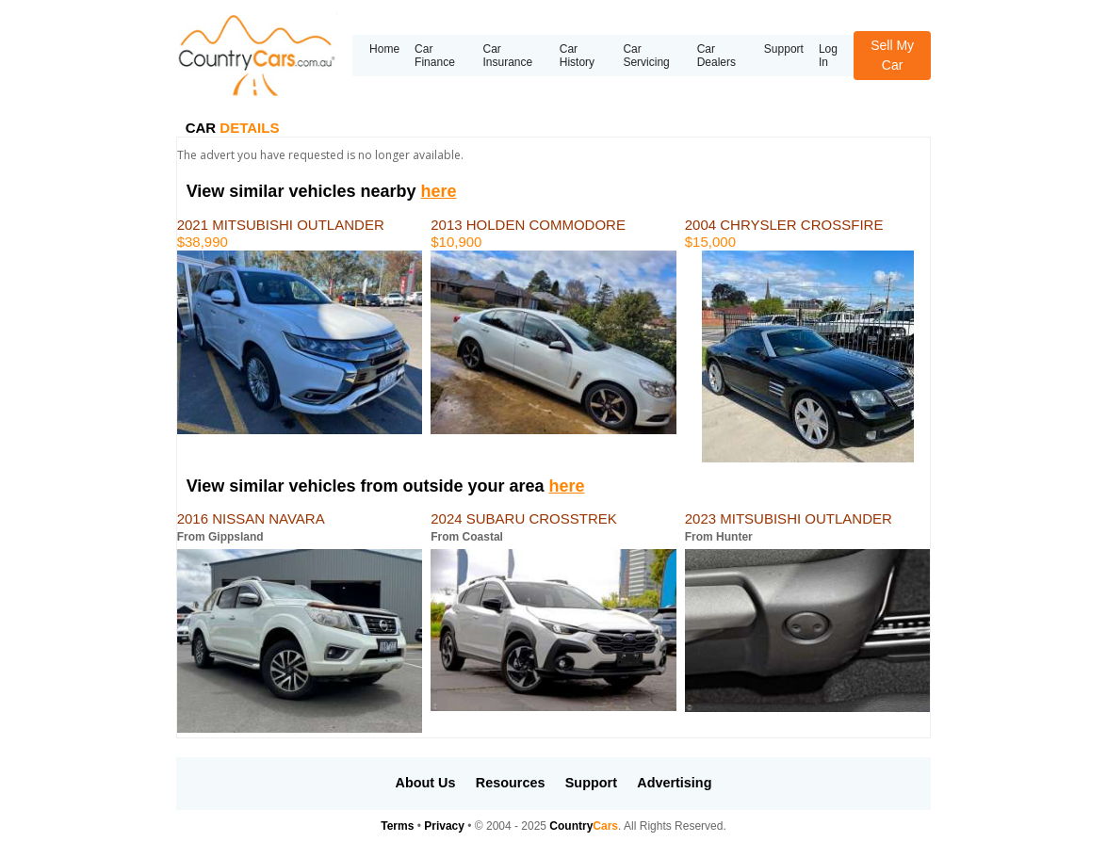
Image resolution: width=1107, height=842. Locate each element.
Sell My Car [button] (892, 55)
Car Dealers (716, 55)
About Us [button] (426, 782)
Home (384, 49)
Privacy (444, 826)
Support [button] (591, 782)
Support (784, 49)
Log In (828, 55)
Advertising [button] (674, 782)
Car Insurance (507, 55)
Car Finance (435, 55)
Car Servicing (646, 55)
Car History (577, 55)
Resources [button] (510, 782)
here (438, 191)
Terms (397, 826)
